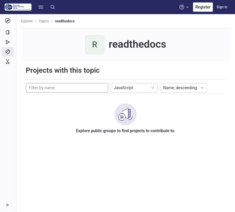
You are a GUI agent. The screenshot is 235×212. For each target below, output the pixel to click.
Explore (27, 21)
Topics (44, 21)
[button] (41, 7)
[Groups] (8, 42)
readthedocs (65, 21)
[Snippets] (8, 61)
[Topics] (8, 52)
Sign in (221, 7)
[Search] (52, 7)
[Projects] (8, 32)
